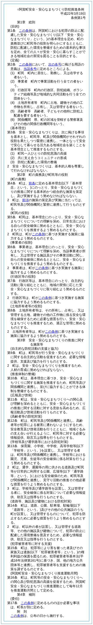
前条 (32, 183)
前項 (25, 200)
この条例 (25, 30)
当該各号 (30, 69)
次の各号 (54, 64)
